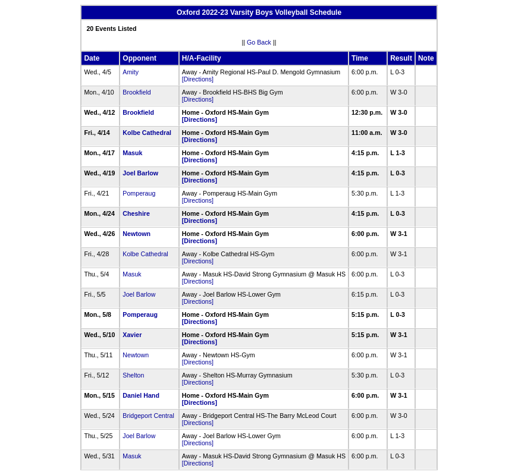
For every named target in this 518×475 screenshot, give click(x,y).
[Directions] (198, 79)
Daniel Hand (141, 395)
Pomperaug (139, 193)
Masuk (132, 152)
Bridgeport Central (148, 415)
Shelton (133, 375)
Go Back (259, 42)
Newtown (136, 233)
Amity (131, 72)
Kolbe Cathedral (147, 132)
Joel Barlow (140, 173)
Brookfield (136, 92)
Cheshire (136, 213)
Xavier (132, 334)
